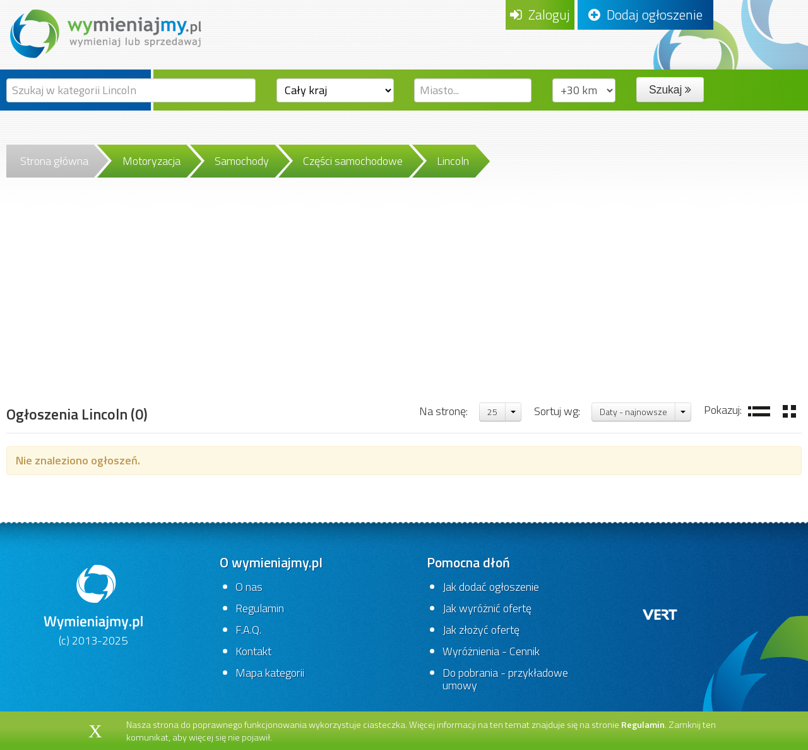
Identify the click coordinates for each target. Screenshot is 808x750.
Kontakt (253, 651)
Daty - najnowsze (633, 411)
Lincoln (453, 160)
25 (492, 411)
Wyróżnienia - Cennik (491, 651)
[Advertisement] (404, 306)
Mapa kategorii (269, 672)
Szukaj (670, 89)
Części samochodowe (353, 160)
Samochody (242, 160)
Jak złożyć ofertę (481, 629)
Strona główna (54, 160)
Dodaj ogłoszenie (645, 14)
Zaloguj (540, 14)
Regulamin (259, 608)
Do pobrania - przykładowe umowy (505, 679)
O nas (249, 586)
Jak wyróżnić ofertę (487, 608)
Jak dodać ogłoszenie (491, 586)
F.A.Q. (248, 629)
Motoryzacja (151, 160)
